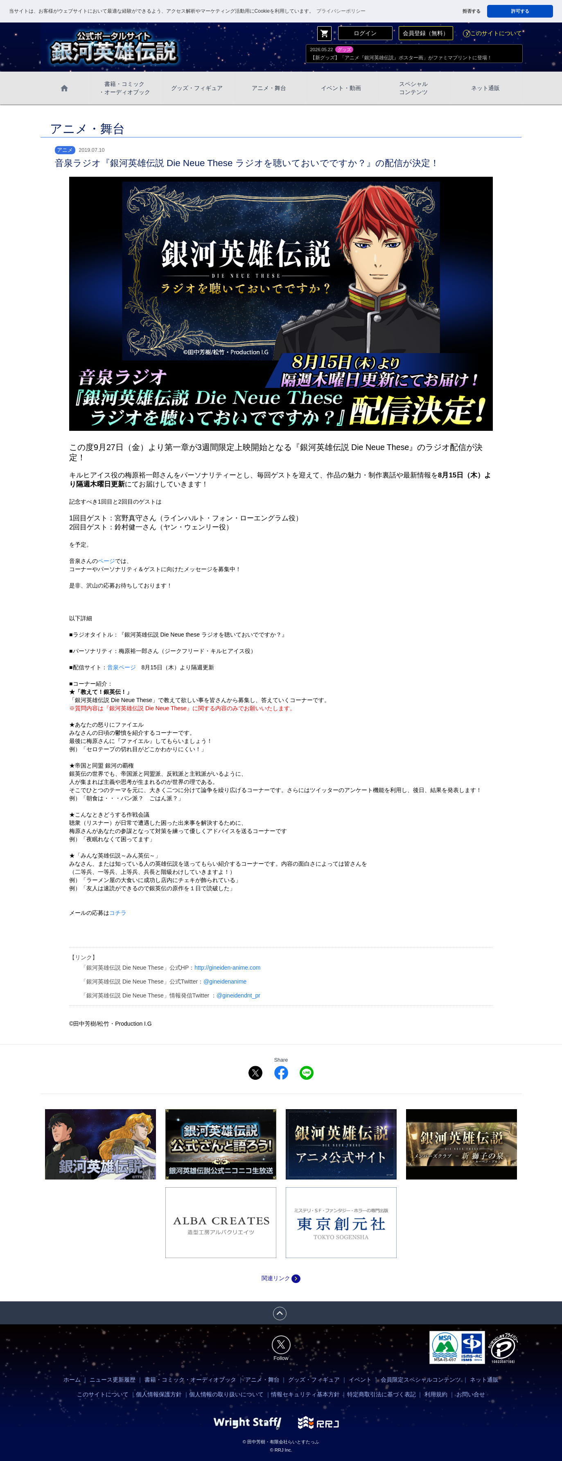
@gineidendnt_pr (238, 995)
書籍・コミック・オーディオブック (190, 1379)
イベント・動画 (341, 88)
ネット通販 (485, 88)
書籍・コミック (124, 88)
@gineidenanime (224, 981)
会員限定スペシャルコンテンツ (421, 1379)
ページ (106, 561)
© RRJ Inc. (281, 1449)
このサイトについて (492, 33)
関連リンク (281, 1278)
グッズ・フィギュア (197, 88)
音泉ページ (121, 667)
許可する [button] (520, 11)
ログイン (365, 33)
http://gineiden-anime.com (227, 967)
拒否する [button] (472, 11)
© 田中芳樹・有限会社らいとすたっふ (281, 1441)
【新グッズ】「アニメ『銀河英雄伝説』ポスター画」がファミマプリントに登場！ (401, 58)
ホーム (72, 1379)
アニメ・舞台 (269, 88)
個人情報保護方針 (159, 1394)
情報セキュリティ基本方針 (305, 1394)
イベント (360, 1379)
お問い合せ (470, 1394)
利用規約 (435, 1394)
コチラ (117, 912)
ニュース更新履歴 (112, 1379)
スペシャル (413, 88)
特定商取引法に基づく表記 (381, 1394)
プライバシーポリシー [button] (341, 11)
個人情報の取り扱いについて (226, 1394)
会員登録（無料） (426, 33)
